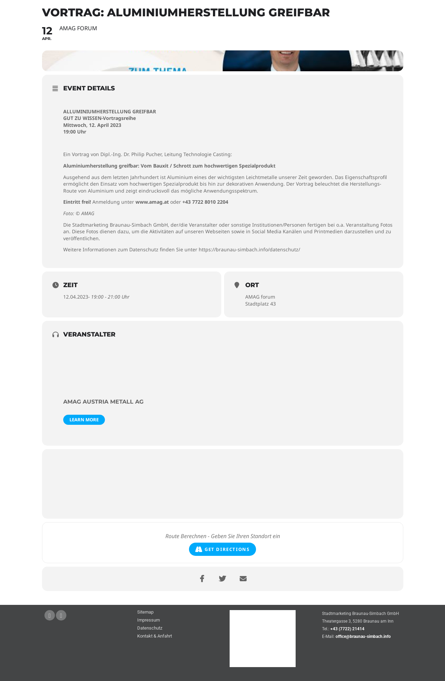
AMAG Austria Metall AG (103, 401)
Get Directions (222, 549)
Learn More (84, 419)
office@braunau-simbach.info (363, 636)
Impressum (148, 620)
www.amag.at (152, 202)
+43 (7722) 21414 (347, 628)
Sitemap (145, 612)
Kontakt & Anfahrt (154, 636)
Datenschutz (149, 628)
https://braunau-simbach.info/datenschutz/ (249, 249)
